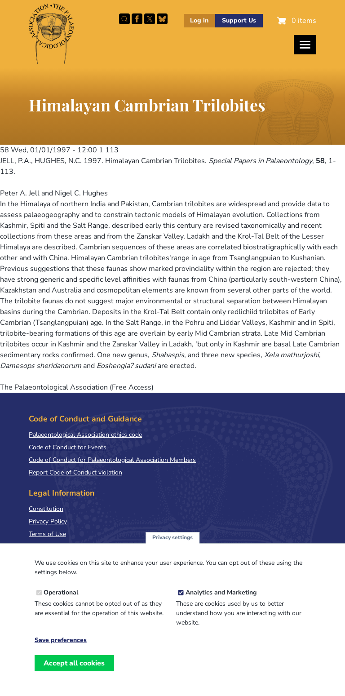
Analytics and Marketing (221, 602)
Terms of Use (47, 534)
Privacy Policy (48, 521)
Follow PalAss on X (149, 18)
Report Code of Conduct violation (75, 472)
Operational (61, 602)
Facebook (137, 18)
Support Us (239, 20)
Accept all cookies (74, 673)
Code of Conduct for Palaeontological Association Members (112, 460)
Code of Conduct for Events (67, 447)
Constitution (46, 509)
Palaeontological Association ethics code (85, 434)
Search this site (124, 18)
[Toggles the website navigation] (305, 44)
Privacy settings (172, 546)
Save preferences (61, 650)
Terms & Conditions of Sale (67, 546)
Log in (199, 20)
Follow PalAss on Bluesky (162, 18)
